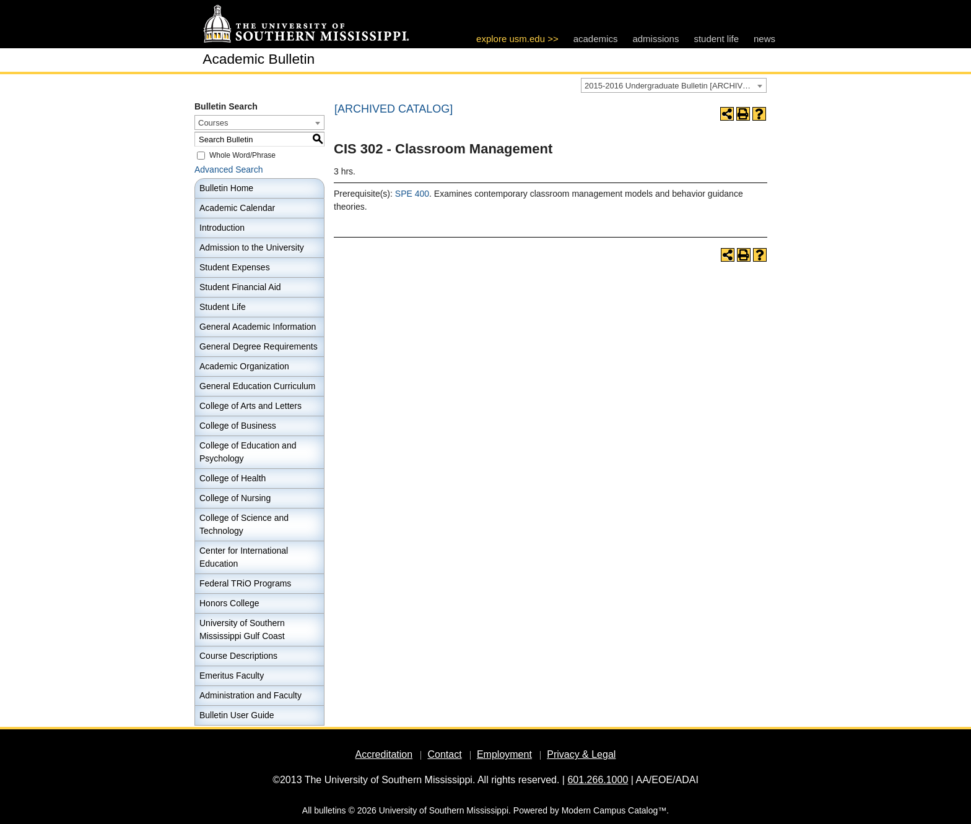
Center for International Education (243, 557)
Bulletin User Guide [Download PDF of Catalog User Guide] (236, 715)
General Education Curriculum (257, 386)
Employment (504, 754)
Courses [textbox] (213, 122)
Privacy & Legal (581, 754)
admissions (655, 38)
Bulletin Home (226, 188)
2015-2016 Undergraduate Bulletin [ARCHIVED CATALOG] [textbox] (675, 85)
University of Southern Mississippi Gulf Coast (242, 629)
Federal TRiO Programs (245, 583)
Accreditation (384, 754)
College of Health (232, 478)
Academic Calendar (237, 208)
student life (716, 38)
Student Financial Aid (240, 287)
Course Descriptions (238, 656)
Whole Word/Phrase (242, 155)
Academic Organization (244, 366)
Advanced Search (228, 169)
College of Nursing (235, 498)
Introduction (222, 228)
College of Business (237, 426)
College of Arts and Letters (250, 406)
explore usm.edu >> (517, 38)
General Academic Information (257, 327)
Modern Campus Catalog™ (614, 810)
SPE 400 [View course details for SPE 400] (412, 194)
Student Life (222, 307)
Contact (444, 754)
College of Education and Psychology (247, 451)
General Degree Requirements (258, 346)
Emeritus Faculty (231, 675)
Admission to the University (251, 247)
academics (595, 38)
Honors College (229, 603)
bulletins (330, 810)
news (764, 38)
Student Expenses (234, 267)
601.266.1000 (597, 780)
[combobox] (674, 85)
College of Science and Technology (244, 524)
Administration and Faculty (250, 695)
